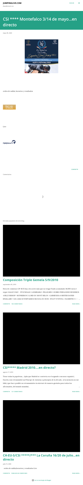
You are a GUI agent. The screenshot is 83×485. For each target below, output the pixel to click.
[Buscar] (72, 3)
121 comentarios (16, 391)
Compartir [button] (74, 169)
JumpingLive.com (12, 3)
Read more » (76, 304)
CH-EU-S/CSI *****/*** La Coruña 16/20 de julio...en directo (41, 457)
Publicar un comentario (19, 473)
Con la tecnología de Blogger (41, 480)
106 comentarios (16, 304)
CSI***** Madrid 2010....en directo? (29, 368)
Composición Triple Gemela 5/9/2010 (30, 280)
